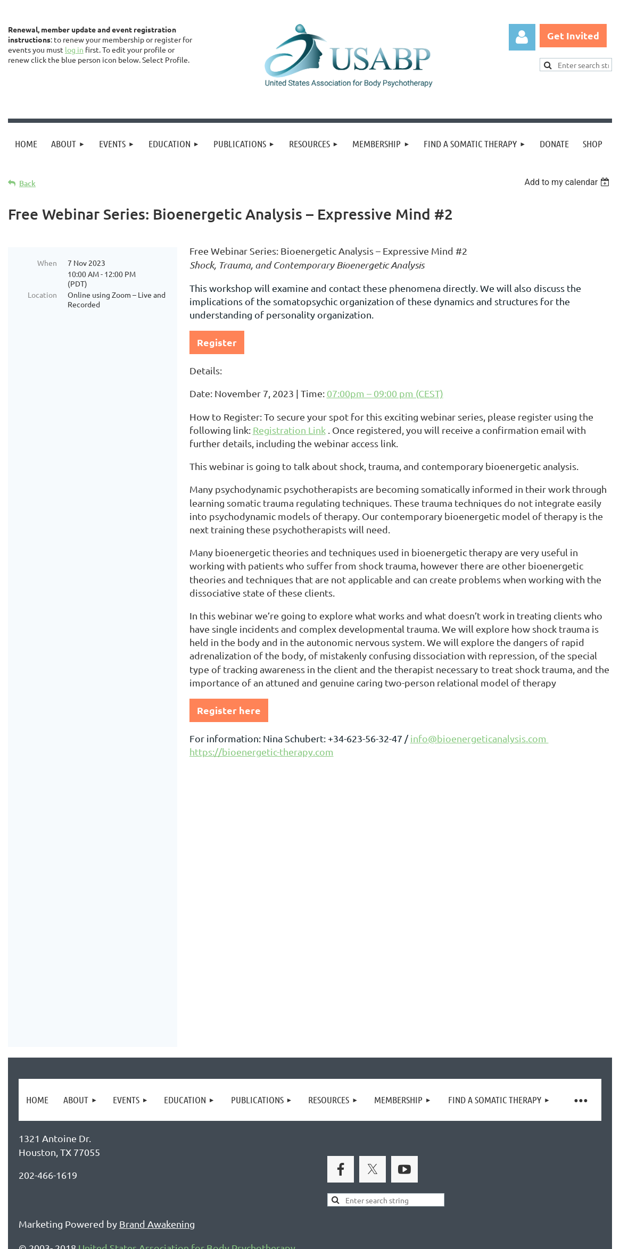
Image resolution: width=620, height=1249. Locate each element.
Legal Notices (117, 1189)
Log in (522, 37)
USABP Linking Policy (345, 1189)
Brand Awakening (157, 1032)
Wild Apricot (485, 1236)
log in (74, 49)
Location (42, 294)
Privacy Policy (48, 1189)
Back (27, 183)
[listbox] (568, 182)
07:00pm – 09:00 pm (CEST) (385, 393)
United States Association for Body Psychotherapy (186, 1056)
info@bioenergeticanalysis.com (479, 738)
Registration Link (289, 429)
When (47, 262)
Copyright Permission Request (222, 1189)
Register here (229, 710)
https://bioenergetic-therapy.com (261, 751)
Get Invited (573, 35)
